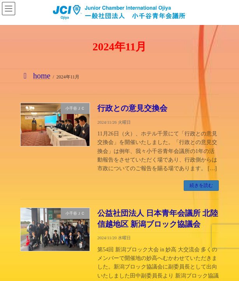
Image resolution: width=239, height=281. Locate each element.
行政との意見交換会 (132, 108)
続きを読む (201, 185)
